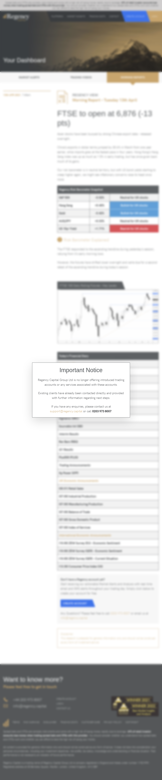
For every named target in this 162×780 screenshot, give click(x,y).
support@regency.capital (66, 411)
